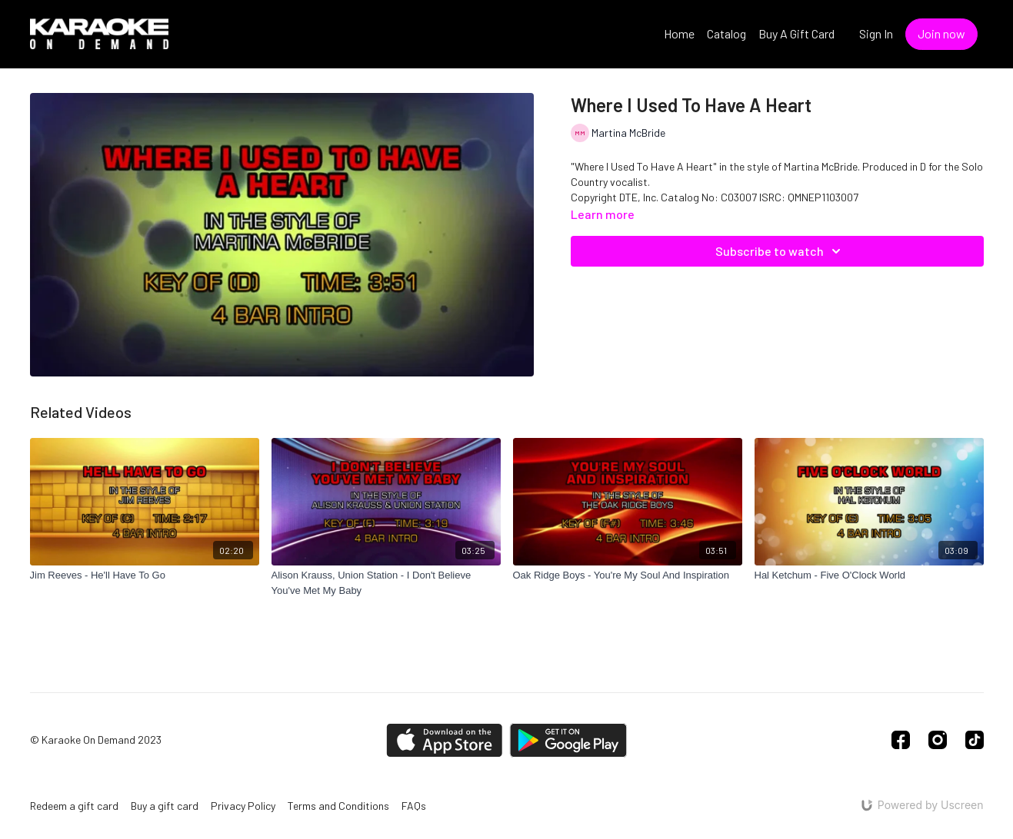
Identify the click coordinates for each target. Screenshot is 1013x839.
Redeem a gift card (74, 805)
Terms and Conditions (338, 805)
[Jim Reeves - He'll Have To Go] (144, 575)
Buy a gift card (164, 805)
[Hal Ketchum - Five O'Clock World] (869, 575)
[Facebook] (900, 740)
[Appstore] (444, 740)
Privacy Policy (243, 805)
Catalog (726, 33)
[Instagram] (937, 740)
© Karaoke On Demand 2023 (96, 740)
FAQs (414, 805)
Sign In (876, 33)
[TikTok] (974, 740)
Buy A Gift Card (796, 33)
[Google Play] (568, 740)
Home (679, 33)
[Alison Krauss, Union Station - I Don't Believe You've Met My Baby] (386, 583)
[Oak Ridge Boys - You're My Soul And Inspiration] (627, 575)
